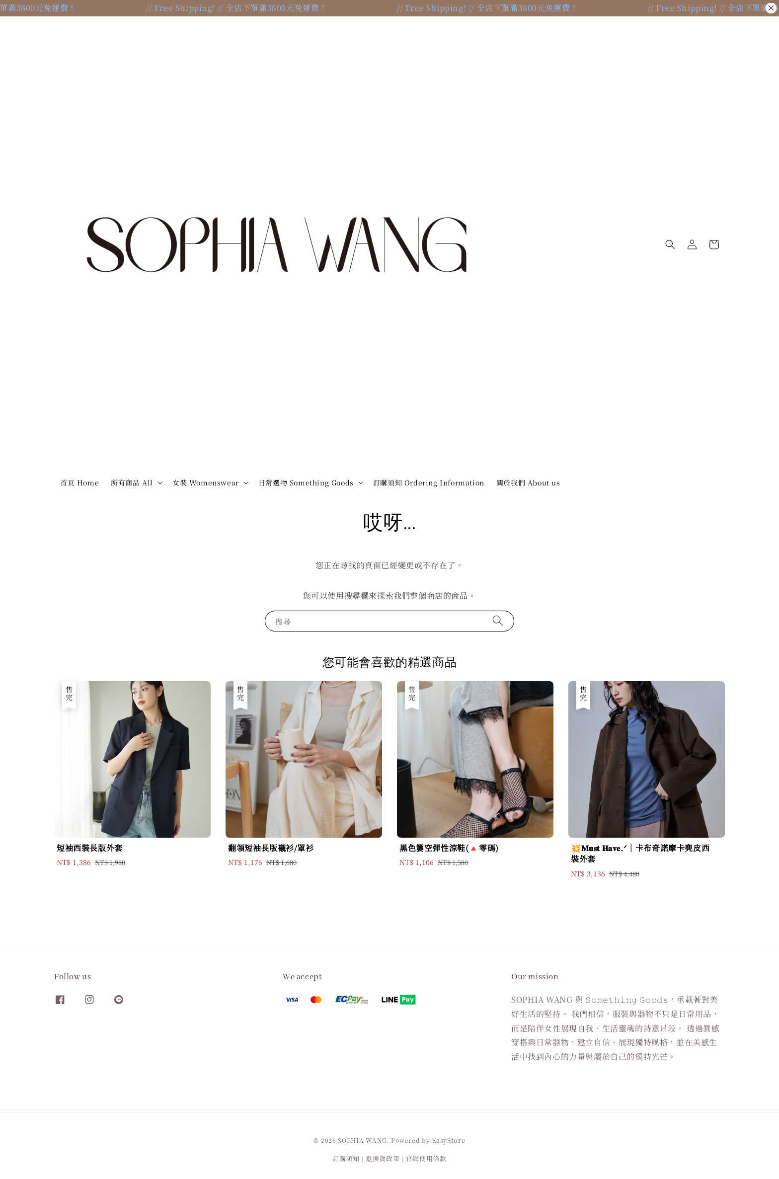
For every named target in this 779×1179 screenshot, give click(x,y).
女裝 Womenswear (205, 482)
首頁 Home (79, 482)
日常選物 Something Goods (306, 482)
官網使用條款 (426, 1158)
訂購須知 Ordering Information (428, 482)
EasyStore (448, 1140)
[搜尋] (498, 620)
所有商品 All (132, 482)
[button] (670, 244)
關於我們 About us (528, 482)
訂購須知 (346, 1158)
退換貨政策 (383, 1158)
